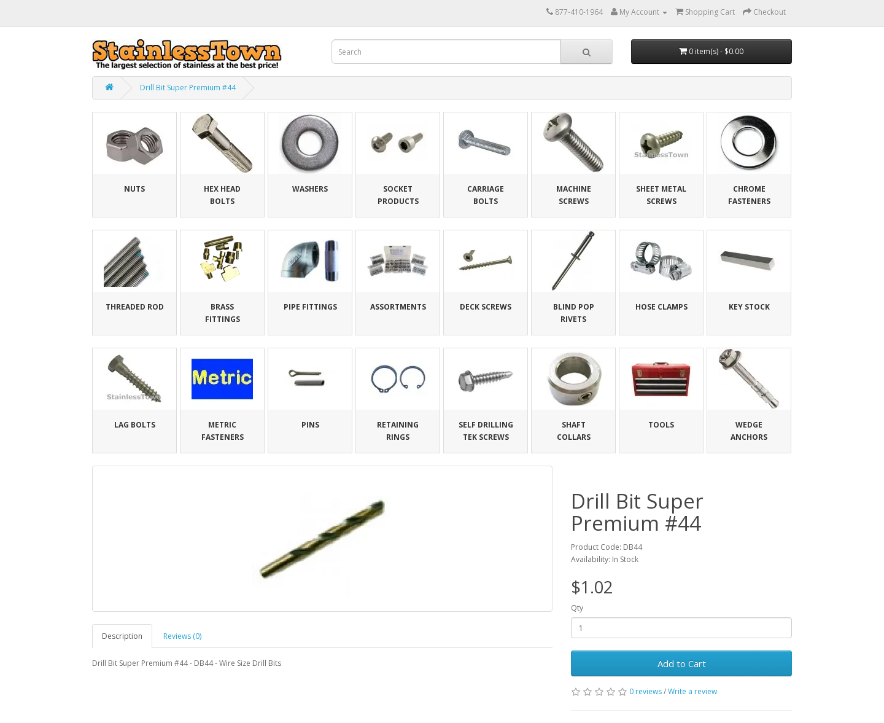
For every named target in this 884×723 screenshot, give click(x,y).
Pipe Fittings (310, 307)
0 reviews (645, 691)
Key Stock (749, 307)
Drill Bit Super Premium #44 (188, 87)
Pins (310, 425)
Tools (661, 425)
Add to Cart (681, 663)
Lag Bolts (134, 425)
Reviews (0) (182, 636)
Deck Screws (485, 307)
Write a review (692, 691)
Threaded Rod (135, 307)
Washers (310, 189)
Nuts (134, 189)
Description (122, 636)
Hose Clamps (661, 307)
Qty (577, 608)
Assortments (398, 307)
